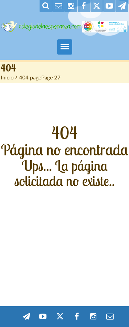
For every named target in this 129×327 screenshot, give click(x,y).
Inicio (7, 77)
